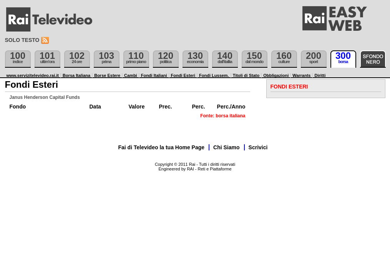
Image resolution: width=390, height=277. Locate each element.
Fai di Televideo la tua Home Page (161, 147)
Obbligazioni (276, 75)
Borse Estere (107, 75)
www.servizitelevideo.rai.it (33, 75)
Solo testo (22, 40)
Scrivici (258, 147)
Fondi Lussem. (214, 75)
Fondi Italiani (154, 75)
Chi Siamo (226, 147)
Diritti (319, 75)
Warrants (301, 75)
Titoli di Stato (246, 75)
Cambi (130, 75)
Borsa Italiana (76, 75)
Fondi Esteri (183, 75)
